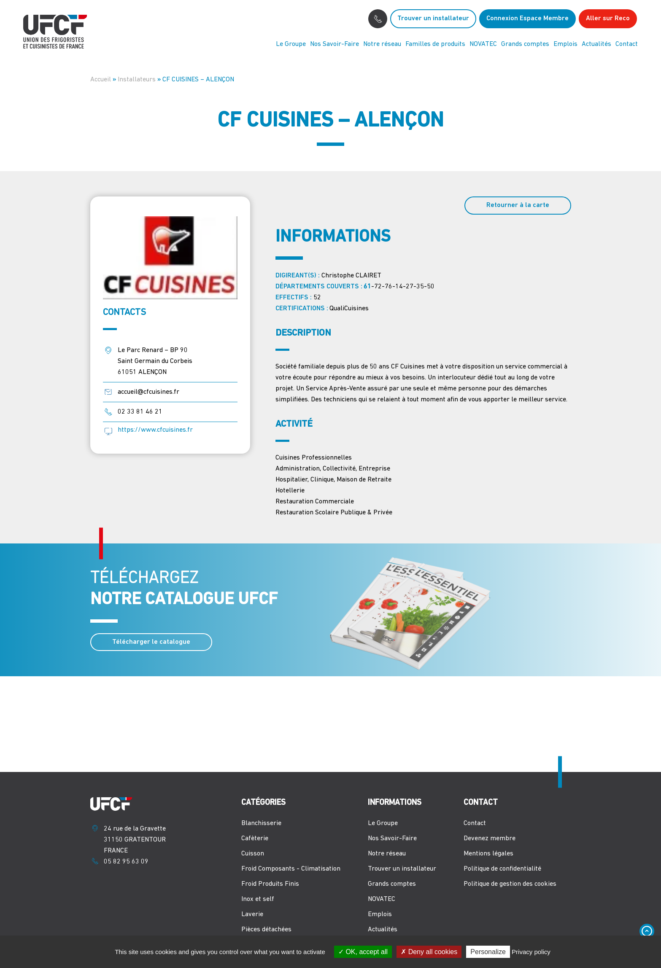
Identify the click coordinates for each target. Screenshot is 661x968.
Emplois (565, 44)
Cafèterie (254, 838)
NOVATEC (483, 44)
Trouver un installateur (433, 18)
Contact (626, 44)
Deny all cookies (429, 951)
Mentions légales (488, 853)
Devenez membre (489, 838)
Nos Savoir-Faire (334, 44)
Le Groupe (291, 44)
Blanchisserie (261, 823)
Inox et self (257, 899)
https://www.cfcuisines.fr (155, 430)
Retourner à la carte (517, 205)
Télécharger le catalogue (151, 642)
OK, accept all (363, 951)
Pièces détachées (266, 929)
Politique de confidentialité (502, 869)
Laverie (252, 914)
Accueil (100, 79)
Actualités (596, 44)
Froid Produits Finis (270, 884)
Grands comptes (525, 44)
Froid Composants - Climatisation (290, 869)
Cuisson (252, 853)
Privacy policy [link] (531, 951)
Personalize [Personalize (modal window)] (488, 951)
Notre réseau (382, 44)
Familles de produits (435, 44)
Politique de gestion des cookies (510, 884)
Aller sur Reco (608, 18)
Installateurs (137, 79)
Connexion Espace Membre (527, 18)
